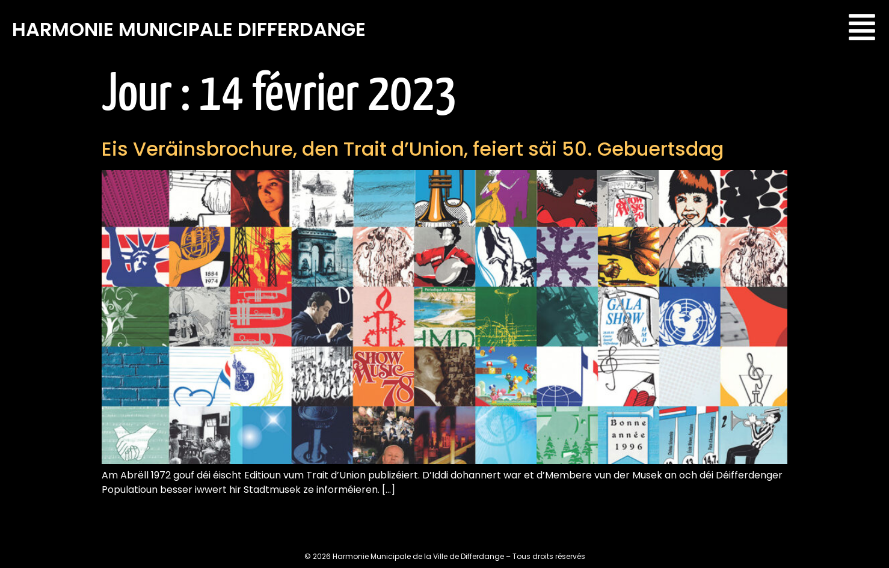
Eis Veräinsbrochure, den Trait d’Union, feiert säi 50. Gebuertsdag (413, 148)
